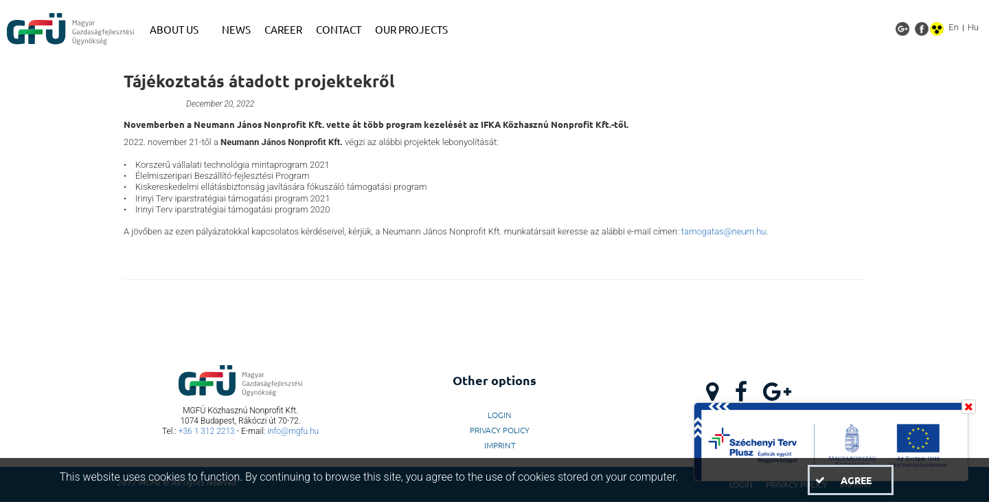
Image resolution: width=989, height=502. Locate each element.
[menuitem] (179, 29)
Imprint (500, 444)
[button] (850, 480)
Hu (973, 27)
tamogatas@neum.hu (723, 231)
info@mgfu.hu (293, 431)
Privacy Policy (500, 429)
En (953, 27)
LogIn (500, 414)
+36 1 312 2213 (207, 431)
